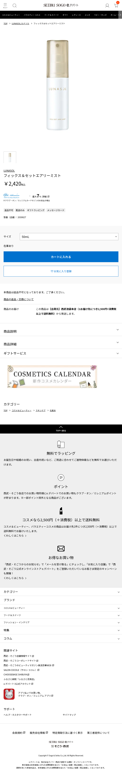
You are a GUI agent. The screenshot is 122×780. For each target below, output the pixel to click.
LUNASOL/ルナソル (20, 23)
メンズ (87, 14)
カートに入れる (61, 257)
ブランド (9, 600)
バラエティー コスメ (32, 14)
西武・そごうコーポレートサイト (20, 660)
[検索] (14, 5)
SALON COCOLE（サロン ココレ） (20, 669)
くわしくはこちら (14, 535)
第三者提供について (98, 733)
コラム (8, 638)
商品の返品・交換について (19, 299)
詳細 (44, 196)
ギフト (65, 14)
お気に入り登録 (62, 271)
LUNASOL (9, 170)
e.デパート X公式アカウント (17, 683)
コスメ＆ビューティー (11, 14)
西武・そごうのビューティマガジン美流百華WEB (28, 665)
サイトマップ (69, 714)
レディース (76, 14)
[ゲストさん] (107, 5)
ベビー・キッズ (100, 14)
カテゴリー (11, 591)
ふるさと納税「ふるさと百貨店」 (20, 679)
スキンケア (41, 410)
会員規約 (17, 733)
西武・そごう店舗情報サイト (18, 655)
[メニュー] (5, 5)
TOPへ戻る (61, 430)
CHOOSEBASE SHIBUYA (15, 674)
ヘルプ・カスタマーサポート (18, 714)
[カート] (116, 5)
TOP (5, 23)
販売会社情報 (37, 733)
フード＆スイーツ (51, 14)
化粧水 (53, 410)
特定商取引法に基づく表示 (68, 733)
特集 (6, 630)
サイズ (7, 236)
